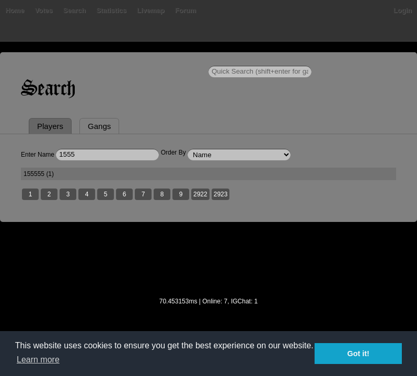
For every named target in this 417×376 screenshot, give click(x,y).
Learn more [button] (38, 359)
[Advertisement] (208, 266)
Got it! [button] (358, 353)
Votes (43, 10)
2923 (221, 194)
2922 (200, 194)
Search (74, 10)
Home (14, 10)
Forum (185, 10)
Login (402, 10)
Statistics (111, 10)
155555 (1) (39, 174)
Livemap (151, 10)
